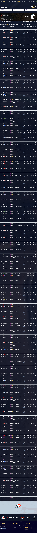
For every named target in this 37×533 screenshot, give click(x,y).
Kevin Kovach (7, 173)
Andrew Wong (5, 466)
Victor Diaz (6, 254)
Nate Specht (6, 58)
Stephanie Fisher (5, 399)
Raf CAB (6, 397)
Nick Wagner (5, 51)
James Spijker (5, 404)
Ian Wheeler (5, 49)
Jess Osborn (7, 144)
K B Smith (4, 244)
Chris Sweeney (7, 294)
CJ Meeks (4, 132)
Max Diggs (6, 213)
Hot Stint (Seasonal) (10, 3)
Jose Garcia (6, 394)
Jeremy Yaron (7, 275)
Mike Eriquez (5, 473)
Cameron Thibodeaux (6, 475)
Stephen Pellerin (7, 435)
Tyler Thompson (7, 316)
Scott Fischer (5, 249)
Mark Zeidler (5, 366)
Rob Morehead (5, 268)
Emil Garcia (6, 459)
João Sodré (5, 199)
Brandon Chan (7, 89)
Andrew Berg (7, 61)
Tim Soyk (4, 406)
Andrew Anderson (5, 256)
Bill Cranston (5, 330)
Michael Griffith (5, 68)
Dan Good (4, 151)
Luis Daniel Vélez (5, 218)
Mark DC (6, 487)
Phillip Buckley (5, 356)
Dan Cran (6, 99)
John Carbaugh (7, 142)
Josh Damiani (7, 192)
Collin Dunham (7, 180)
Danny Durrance (7, 137)
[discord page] (1, 528)
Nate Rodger (5, 223)
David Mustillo (5, 101)
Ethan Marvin (7, 363)
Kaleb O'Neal (5, 318)
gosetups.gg (18, 509)
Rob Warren (6, 392)
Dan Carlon (4, 492)
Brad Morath (7, 437)
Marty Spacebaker (5, 337)
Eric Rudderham (7, 442)
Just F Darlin (5, 447)
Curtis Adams (5, 344)
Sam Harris (4, 485)
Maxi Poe (4, 251)
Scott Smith (5, 113)
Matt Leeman (7, 123)
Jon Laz (6, 380)
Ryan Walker (5, 82)
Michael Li (4, 292)
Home (1, 3)
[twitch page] (5, 528)
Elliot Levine (6, 263)
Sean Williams (7, 170)
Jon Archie (6, 175)
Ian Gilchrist (6, 385)
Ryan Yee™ (6, 32)
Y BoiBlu (4, 361)
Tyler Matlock (5, 261)
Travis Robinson (7, 27)
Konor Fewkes (5, 444)
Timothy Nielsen (5, 325)
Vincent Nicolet (7, 480)
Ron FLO (6, 225)
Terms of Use (28, 524)
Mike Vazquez (7, 111)
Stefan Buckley (7, 306)
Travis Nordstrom (5, 80)
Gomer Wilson (7, 139)
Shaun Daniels (7, 187)
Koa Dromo (6, 63)
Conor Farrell (7, 449)
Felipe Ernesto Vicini (6, 182)
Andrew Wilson (7, 204)
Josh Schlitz (5, 149)
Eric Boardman (7, 125)
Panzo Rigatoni (7, 423)
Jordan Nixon (7, 37)
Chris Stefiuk (5, 130)
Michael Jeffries (7, 42)
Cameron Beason (5, 456)
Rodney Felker (5, 201)
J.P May (6, 413)
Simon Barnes (5, 235)
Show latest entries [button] (26, 21)
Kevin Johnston (7, 285)
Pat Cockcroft (7, 347)
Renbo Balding (5, 454)
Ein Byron (6, 349)
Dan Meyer (6, 461)
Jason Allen (6, 168)
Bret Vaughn (5, 387)
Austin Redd (5, 373)
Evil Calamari (5, 497)
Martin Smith (7, 282)
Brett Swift (6, 375)
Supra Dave (5, 311)
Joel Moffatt (6, 232)
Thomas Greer (7, 342)
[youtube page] (3, 528)
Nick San (6, 56)
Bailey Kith (6, 156)
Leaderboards (5, 3)
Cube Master (7, 335)
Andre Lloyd (5, 287)
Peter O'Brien (7, 30)
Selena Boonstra (7, 163)
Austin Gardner (5, 206)
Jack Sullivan (7, 230)
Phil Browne (5, 313)
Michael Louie (5, 44)
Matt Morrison (5, 323)
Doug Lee (4, 280)
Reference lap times (3, 24)
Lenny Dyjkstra (5, 368)
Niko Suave (6, 194)
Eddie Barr (4, 418)
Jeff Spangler (7, 87)
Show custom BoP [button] (33, 21)
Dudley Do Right (5, 242)
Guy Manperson (7, 106)
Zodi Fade (6, 237)
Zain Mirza (4, 478)
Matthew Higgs (7, 416)
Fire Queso (6, 118)
